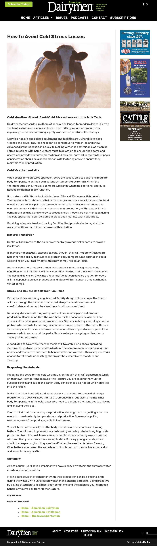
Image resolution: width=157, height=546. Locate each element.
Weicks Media (142, 542)
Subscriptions (123, 18)
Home (25, 18)
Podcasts (80, 18)
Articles (43, 17)
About (56, 531)
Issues (62, 18)
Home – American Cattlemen (40, 511)
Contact (99, 18)
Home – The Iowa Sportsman (40, 515)
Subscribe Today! (18, 4)
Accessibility (113, 531)
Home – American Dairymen (40, 507)
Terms (87, 535)
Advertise (71, 531)
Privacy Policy (91, 531)
